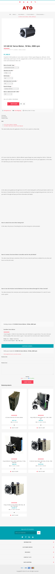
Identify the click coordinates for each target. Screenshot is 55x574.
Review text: (4, 362)
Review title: (4, 356)
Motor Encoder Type (9, 65)
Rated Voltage (8, 86)
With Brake (7, 75)
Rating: (27, 376)
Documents (4, 116)
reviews (15, 49)
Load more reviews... (27, 346)
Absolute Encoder (8, 70)
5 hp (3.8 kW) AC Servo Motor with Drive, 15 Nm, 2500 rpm (14, 461)
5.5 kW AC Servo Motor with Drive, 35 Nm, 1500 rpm (40, 461)
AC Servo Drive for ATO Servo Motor (14, 417)
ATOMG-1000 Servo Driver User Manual (13, 126)
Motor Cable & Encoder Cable (11, 91)
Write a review (22, 49)
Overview (3, 115)
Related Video (4, 118)
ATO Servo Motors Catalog (10, 124)
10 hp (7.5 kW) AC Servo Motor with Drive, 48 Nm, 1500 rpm (14, 505)
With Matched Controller (10, 81)
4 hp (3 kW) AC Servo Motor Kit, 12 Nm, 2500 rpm (40, 418)
